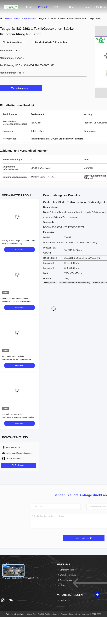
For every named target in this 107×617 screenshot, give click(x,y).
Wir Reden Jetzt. (21, 88)
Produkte (43, 7)
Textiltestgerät (30, 18)
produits (17, 18)
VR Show (57, 8)
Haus (29, 7)
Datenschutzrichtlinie (15, 614)
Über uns (72, 8)
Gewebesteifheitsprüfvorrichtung (74, 282)
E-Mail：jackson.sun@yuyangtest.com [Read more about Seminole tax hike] (20, 578)
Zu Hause (7, 18)
